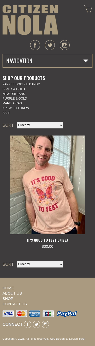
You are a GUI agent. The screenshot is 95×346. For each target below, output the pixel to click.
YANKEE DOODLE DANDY (21, 84)
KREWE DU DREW (16, 108)
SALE (6, 113)
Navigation (19, 60)
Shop (8, 298)
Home (8, 288)
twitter (50, 45)
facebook (35, 45)
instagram (65, 45)
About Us (12, 293)
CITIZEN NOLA (30, 20)
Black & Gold (14, 89)
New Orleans (14, 94)
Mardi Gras (12, 103)
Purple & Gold (15, 98)
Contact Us (15, 304)
